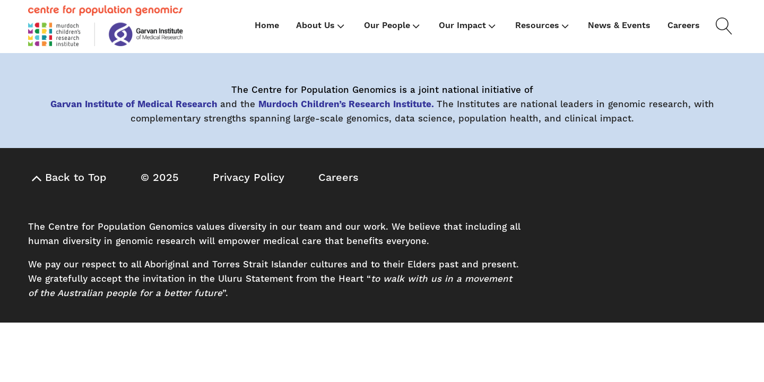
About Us (321, 26)
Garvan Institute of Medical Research (134, 104)
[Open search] (722, 26)
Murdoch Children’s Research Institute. (346, 104)
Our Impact (468, 26)
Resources (543, 26)
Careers (683, 25)
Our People (393, 26)
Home (267, 25)
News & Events (619, 25)
